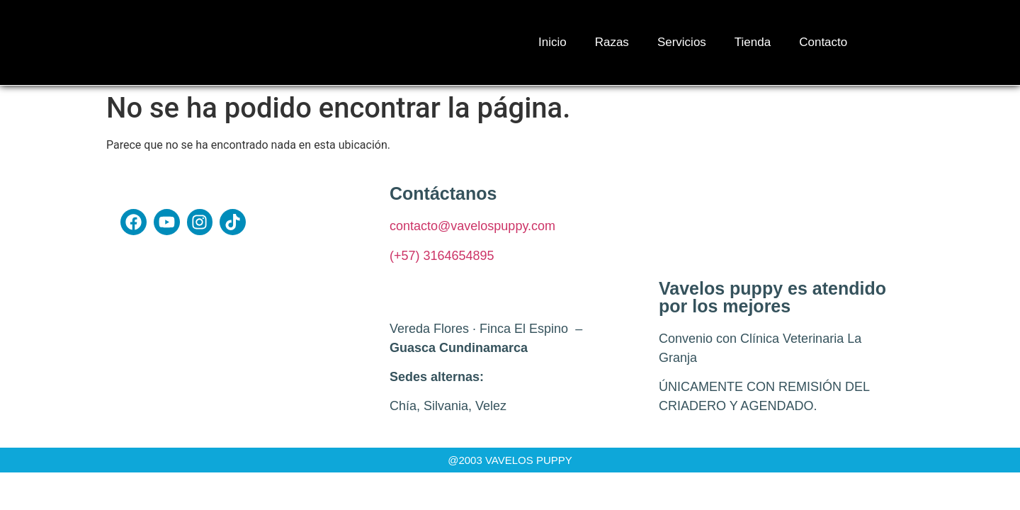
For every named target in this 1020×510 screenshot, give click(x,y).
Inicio (552, 42)
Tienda (753, 42)
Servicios (681, 42)
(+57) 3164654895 (442, 256)
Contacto (823, 42)
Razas (612, 42)
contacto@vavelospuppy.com (472, 226)
